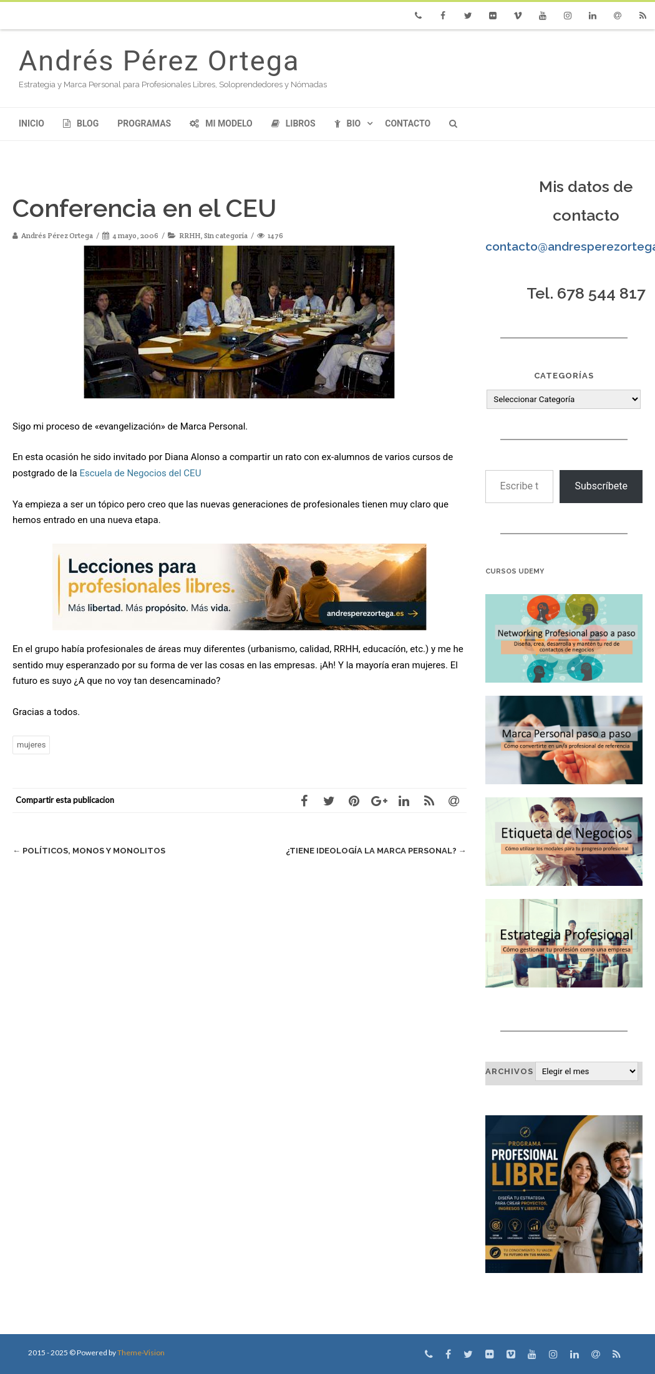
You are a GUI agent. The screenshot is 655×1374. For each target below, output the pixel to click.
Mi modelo (221, 123)
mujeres (31, 744)
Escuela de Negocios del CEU (140, 473)
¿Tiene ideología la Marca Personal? (376, 850)
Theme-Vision (141, 1352)
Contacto (407, 123)
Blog (81, 123)
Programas (144, 123)
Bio (347, 123)
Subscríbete (601, 486)
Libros (293, 123)
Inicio (31, 123)
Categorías (564, 375)
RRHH (189, 235)
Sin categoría (226, 235)
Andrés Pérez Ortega (159, 60)
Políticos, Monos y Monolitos (88, 850)
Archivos (509, 1071)
